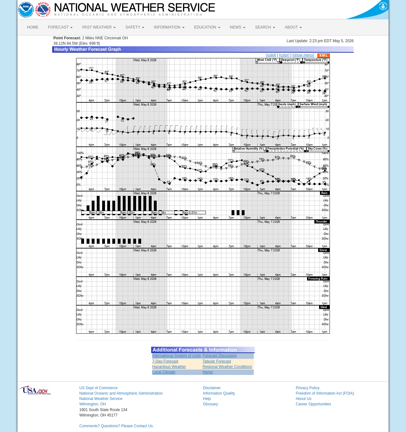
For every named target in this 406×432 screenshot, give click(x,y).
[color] (284, 55)
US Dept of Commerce (98, 388)
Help (207, 399)
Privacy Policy (308, 388)
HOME (32, 27)
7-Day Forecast (165, 361)
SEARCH (265, 27)
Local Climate (163, 372)
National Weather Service (100, 399)
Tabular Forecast (217, 361)
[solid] (271, 55)
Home (208, 372)
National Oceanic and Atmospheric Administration (121, 393)
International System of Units (176, 355)
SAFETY (134, 27)
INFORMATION (169, 27)
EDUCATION (207, 27)
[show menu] (303, 55)
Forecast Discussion (220, 355)
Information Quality (219, 393)
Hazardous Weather (169, 366)
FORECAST (60, 27)
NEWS (238, 27)
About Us (303, 399)
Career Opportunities (313, 404)
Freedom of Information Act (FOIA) (325, 393)
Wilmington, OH (92, 404)
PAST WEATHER (99, 27)
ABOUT (293, 27)
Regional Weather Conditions (227, 366)
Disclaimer (212, 388)
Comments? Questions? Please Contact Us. (116, 426)
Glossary (210, 404)
